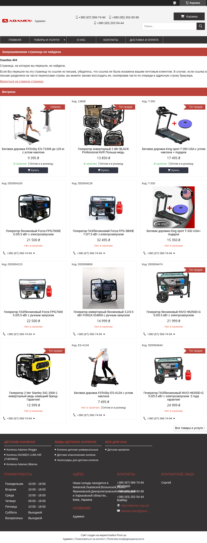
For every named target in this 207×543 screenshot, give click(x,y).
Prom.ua (121, 535)
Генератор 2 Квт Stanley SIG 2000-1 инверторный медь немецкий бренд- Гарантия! (33, 396)
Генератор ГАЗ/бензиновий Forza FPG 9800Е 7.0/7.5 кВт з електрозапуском (103, 232)
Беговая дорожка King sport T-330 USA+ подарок (174, 232)
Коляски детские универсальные (77, 449)
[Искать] (201, 26)
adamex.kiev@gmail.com (136, 511)
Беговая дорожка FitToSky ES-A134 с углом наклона (103, 394)
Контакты (110, 39)
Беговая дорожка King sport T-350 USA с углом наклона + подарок (173, 150)
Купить (35, 170)
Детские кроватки (118, 449)
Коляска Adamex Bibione (21, 464)
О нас (81, 39)
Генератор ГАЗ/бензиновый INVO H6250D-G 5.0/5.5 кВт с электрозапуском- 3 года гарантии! (173, 396)
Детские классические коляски (76, 454)
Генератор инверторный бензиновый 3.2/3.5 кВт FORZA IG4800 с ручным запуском (103, 313)
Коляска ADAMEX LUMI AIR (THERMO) (22, 457)
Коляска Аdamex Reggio (21, 449)
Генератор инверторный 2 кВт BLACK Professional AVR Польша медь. (103, 150)
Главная (15, 39)
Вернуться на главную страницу (22, 81)
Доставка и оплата (144, 39)
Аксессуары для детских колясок (77, 460)
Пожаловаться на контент (90, 539)
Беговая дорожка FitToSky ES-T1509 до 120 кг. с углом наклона (33, 150)
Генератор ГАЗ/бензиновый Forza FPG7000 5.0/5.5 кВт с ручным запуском (33, 313)
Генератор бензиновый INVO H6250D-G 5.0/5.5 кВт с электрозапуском (174, 313)
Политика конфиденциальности (125, 539)
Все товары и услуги (189, 428)
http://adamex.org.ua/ (135, 505)
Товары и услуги (47, 39)
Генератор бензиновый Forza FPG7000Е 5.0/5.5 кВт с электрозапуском (33, 232)
